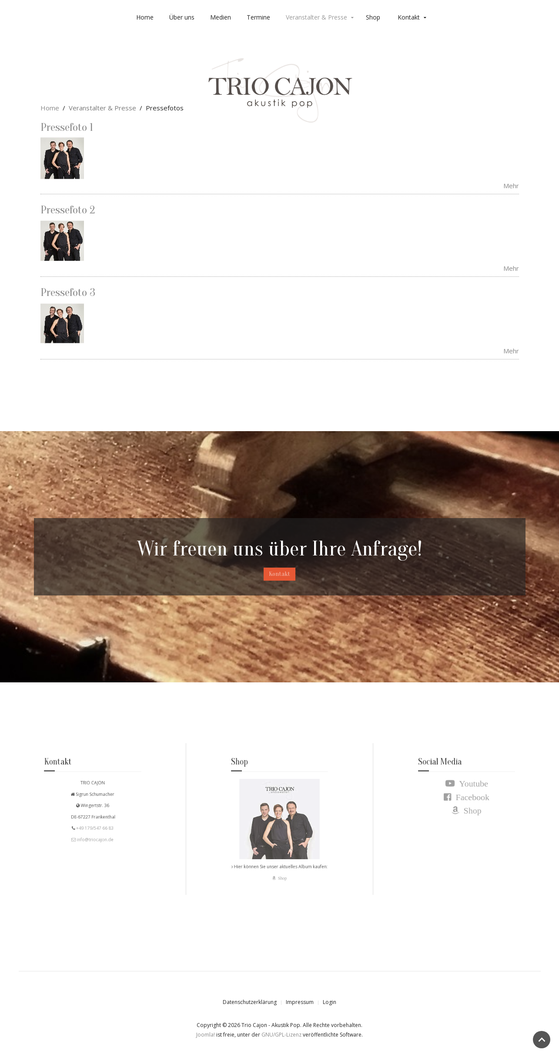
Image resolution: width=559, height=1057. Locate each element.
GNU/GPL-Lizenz (281, 1034)
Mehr (511, 185)
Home (145, 17)
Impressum (300, 1002)
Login (329, 1002)
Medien (220, 17)
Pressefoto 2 (67, 209)
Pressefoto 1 (66, 127)
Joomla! (205, 1034)
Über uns (181, 17)
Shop (373, 17)
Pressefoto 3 (67, 292)
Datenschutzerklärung (250, 1002)
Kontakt (409, 17)
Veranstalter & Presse (316, 17)
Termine (258, 17)
